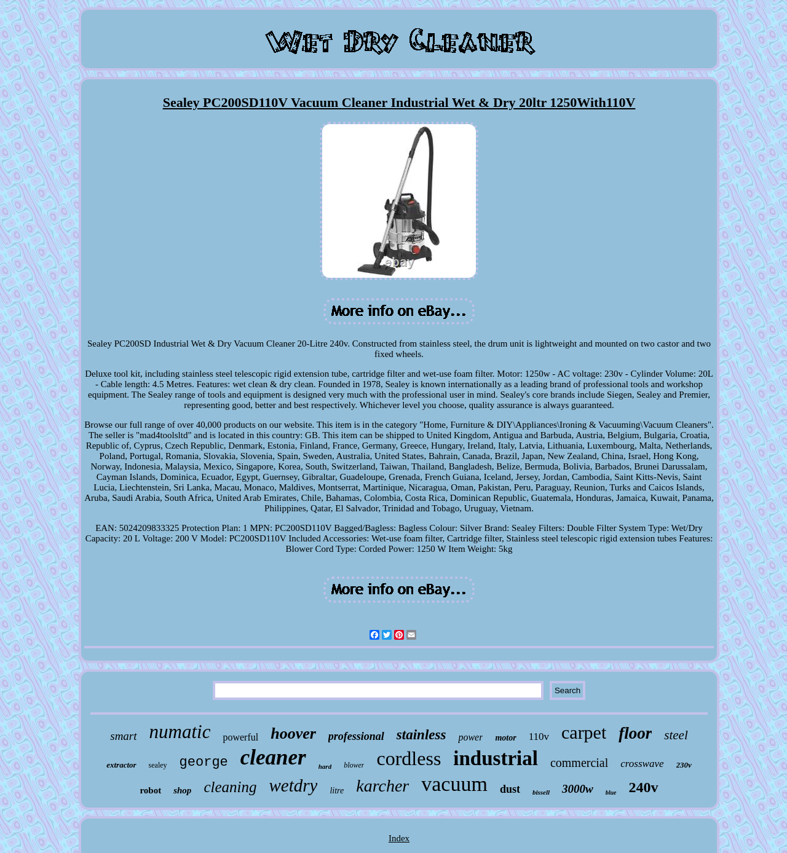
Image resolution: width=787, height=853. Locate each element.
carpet (583, 732)
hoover (293, 733)
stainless (421, 734)
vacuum (454, 783)
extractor (121, 764)
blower (354, 765)
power (470, 737)
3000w (577, 788)
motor (505, 737)
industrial (495, 758)
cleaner (273, 757)
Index (399, 838)
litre (337, 790)
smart (123, 735)
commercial (579, 762)
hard (324, 766)
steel (675, 735)
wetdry (293, 785)
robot (150, 790)
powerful (240, 737)
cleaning (230, 787)
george (204, 762)
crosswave (641, 763)
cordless (408, 758)
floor (635, 733)
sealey (158, 765)
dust (510, 789)
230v (684, 764)
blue (611, 792)
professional (356, 736)
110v (539, 736)
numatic (180, 731)
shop (182, 790)
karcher (382, 785)
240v (643, 787)
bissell (541, 792)
